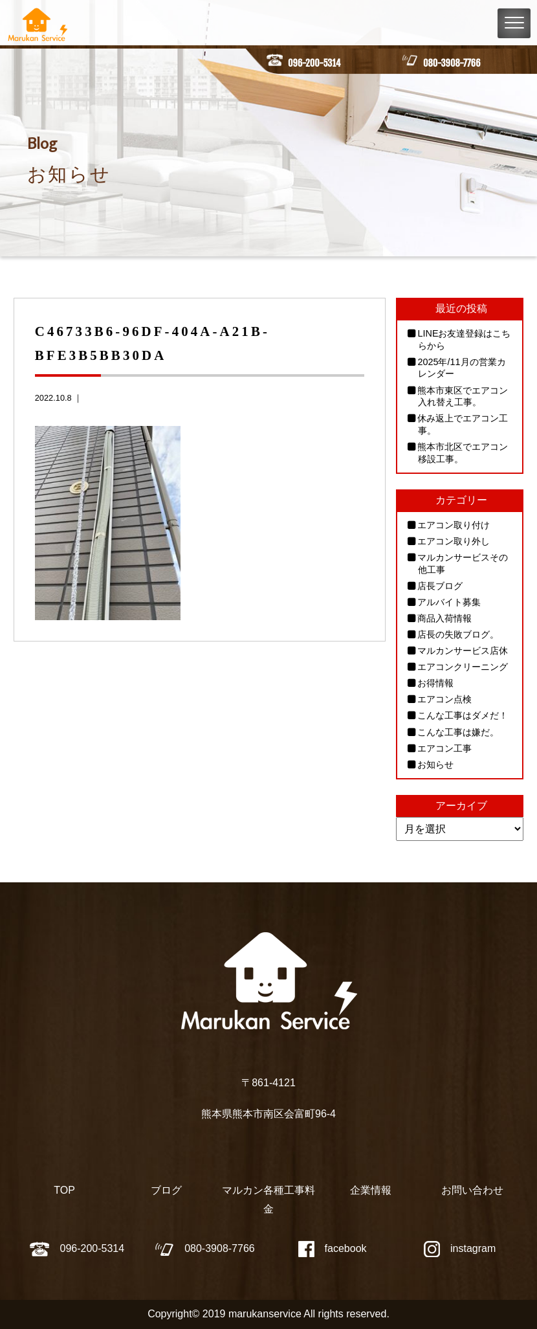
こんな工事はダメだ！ (462, 715)
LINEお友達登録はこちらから (463, 339)
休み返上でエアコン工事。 (462, 424)
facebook (332, 1248)
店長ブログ (440, 586)
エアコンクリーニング (462, 667)
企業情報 (370, 1190)
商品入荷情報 (444, 618)
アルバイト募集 (449, 602)
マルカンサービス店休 (462, 650)
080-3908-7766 (451, 63)
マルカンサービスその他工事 (462, 563)
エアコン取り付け (453, 525)
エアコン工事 (444, 748)
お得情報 (435, 683)
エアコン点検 (444, 699)
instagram (460, 1248)
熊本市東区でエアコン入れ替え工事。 (462, 396)
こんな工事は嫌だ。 (458, 732)
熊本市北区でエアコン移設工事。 (462, 452)
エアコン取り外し (453, 541)
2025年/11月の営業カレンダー (461, 368)
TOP (64, 1190)
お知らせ (435, 764)
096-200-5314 (314, 63)
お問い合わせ (472, 1190)
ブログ (166, 1190)
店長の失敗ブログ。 (458, 634)
